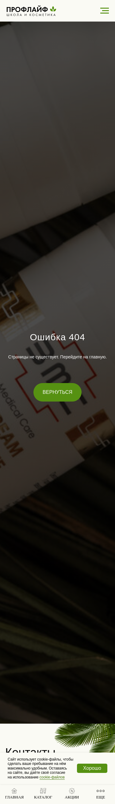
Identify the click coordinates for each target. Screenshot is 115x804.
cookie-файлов (52, 777)
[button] (43, 794)
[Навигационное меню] (104, 11)
